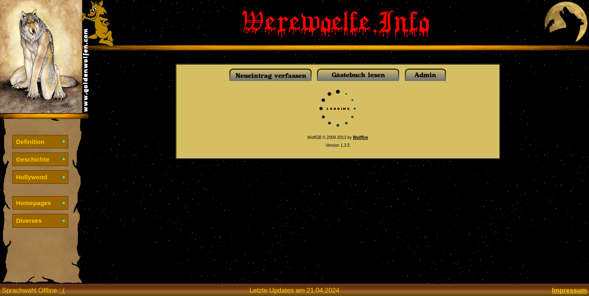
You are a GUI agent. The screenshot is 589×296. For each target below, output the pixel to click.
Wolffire (360, 137)
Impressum (569, 290)
